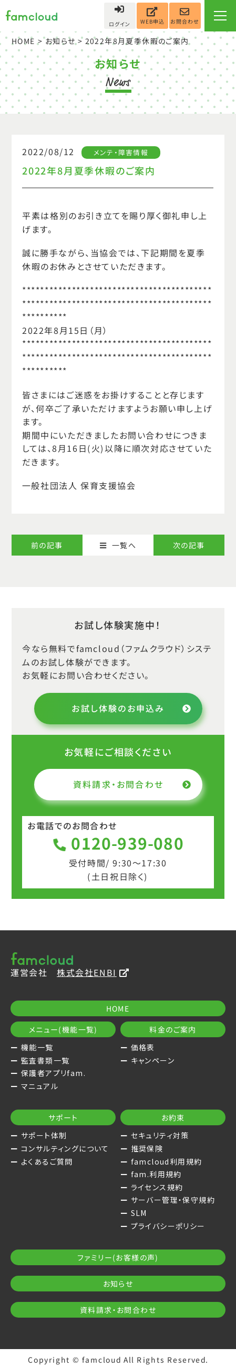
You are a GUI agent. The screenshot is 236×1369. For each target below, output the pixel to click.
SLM (139, 1213)
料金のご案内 (172, 1029)
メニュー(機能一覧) (63, 1029)
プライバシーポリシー (168, 1226)
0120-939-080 (118, 843)
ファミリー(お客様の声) (118, 1257)
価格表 (143, 1047)
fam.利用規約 (156, 1174)
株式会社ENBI (93, 972)
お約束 (172, 1117)
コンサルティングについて (65, 1148)
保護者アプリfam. (53, 1073)
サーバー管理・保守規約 (173, 1199)
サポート (63, 1117)
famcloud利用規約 (166, 1161)
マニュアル (39, 1086)
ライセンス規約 (157, 1187)
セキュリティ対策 (160, 1135)
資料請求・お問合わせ (132, 784)
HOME (24, 41)
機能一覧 (37, 1047)
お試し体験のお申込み (131, 708)
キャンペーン (153, 1060)
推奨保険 (147, 1148)
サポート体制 (44, 1135)
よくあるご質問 (47, 1161)
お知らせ (60, 41)
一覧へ (118, 545)
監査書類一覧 (45, 1060)
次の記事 (189, 545)
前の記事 (47, 545)
